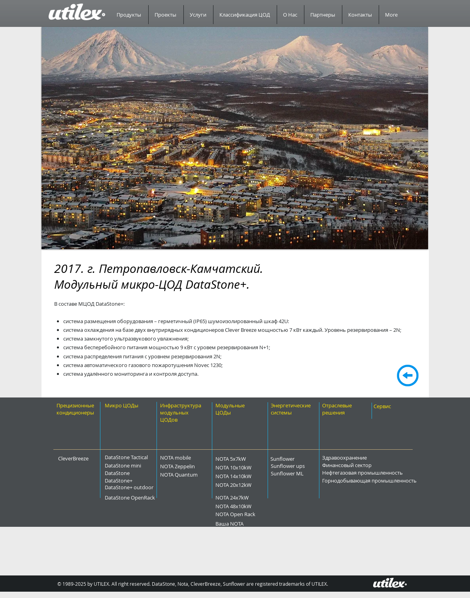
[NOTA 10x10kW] (249, 467)
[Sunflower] (292, 458)
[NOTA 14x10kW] (249, 476)
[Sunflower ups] (302, 466)
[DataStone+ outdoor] (150, 487)
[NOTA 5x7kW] (244, 458)
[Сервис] (390, 406)
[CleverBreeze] (79, 458)
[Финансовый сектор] (368, 465)
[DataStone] (128, 473)
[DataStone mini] (131, 465)
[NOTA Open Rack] (253, 514)
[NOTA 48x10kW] (249, 506)
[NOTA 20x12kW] (249, 485)
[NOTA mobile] (189, 458)
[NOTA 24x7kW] (247, 497)
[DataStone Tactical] (131, 457)
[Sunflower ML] (301, 473)
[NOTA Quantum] (195, 474)
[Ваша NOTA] (242, 523)
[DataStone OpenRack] (151, 497)
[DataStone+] (131, 480)
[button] (235, 138)
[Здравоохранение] (364, 457)
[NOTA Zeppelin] (193, 466)
